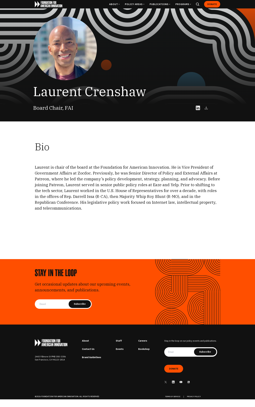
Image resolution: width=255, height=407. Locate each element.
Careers (142, 348)
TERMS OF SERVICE (172, 404)
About (85, 348)
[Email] (54, 312)
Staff (119, 348)
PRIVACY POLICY (194, 404)
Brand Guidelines (91, 364)
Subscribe (80, 311)
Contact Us (88, 356)
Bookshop (144, 356)
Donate (212, 8)
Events (120, 356)
